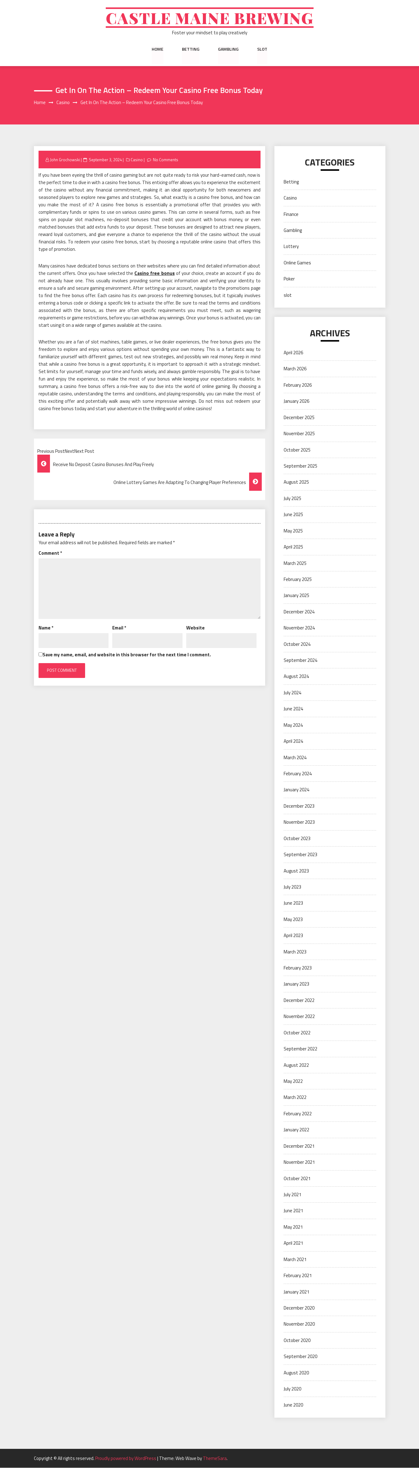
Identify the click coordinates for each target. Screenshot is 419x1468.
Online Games (297, 262)
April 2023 (293, 935)
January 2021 (296, 1291)
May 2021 (293, 1227)
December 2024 (299, 611)
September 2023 (300, 854)
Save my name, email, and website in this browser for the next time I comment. (127, 654)
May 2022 (293, 1081)
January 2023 (296, 984)
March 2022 (295, 1097)
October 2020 (297, 1340)
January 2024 (296, 789)
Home (157, 49)
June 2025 (293, 514)
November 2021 (299, 1162)
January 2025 (296, 595)
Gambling (228, 49)
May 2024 (293, 725)
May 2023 (293, 919)
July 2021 (292, 1194)
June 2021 (293, 1210)
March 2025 (295, 563)
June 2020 (293, 1405)
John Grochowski (65, 160)
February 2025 (298, 579)
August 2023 (296, 870)
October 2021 (297, 1178)
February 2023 (298, 968)
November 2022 (299, 1016)
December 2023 (299, 806)
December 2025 (299, 417)
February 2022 (298, 1113)
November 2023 (299, 822)
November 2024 (299, 628)
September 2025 (300, 466)
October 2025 (297, 449)
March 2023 (295, 951)
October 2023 (297, 838)
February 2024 (298, 773)
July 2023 (292, 887)
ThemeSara (215, 1458)
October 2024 (297, 644)
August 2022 (296, 1065)
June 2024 (293, 709)
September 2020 (300, 1356)
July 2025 (292, 498)
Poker (289, 279)
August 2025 (296, 482)
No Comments (166, 160)
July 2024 (292, 692)
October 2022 (297, 1032)
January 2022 (296, 1130)
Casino (137, 160)
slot (262, 49)
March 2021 (295, 1259)
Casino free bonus (154, 273)
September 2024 (300, 660)
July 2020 (292, 1389)
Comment (50, 553)
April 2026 (293, 352)
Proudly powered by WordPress (126, 1458)
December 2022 (299, 1000)
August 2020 (296, 1372)
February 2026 (298, 385)
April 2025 (293, 547)
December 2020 (299, 1308)
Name (46, 627)
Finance (291, 214)
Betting (190, 49)
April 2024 (293, 741)
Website (195, 627)
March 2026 (295, 368)
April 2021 (293, 1243)
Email (119, 627)
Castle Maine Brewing (209, 17)
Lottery (291, 246)
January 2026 (296, 401)
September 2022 (300, 1049)
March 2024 (295, 757)
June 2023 (293, 903)
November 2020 (299, 1324)
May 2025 (293, 530)
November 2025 (299, 433)
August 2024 (296, 676)
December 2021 (299, 1146)
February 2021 (298, 1275)
